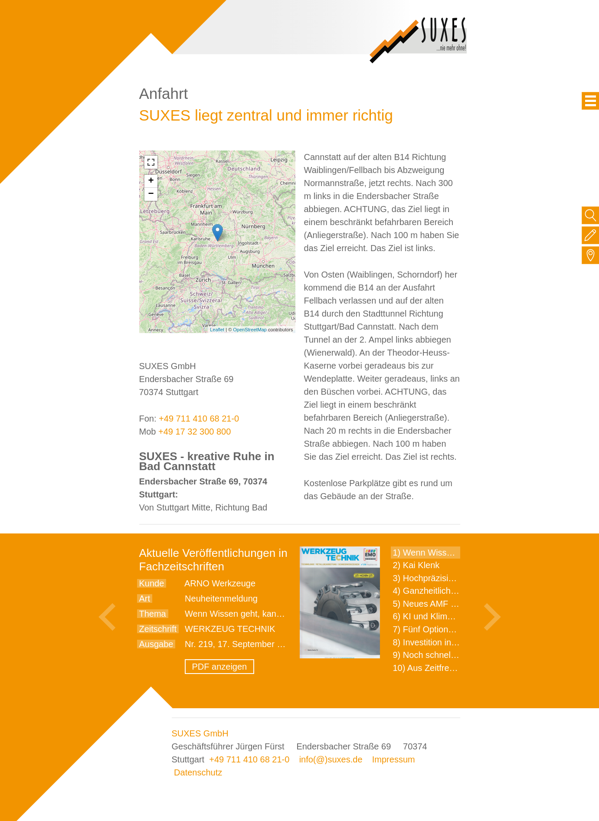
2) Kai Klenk (416, 565)
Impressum (393, 759)
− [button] (151, 194)
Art (145, 598)
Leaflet (217, 329)
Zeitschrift (158, 629)
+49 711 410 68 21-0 (199, 418)
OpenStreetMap (250, 329)
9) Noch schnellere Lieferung (448, 655)
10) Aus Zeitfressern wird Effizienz (458, 668)
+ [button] (151, 181)
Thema (152, 613)
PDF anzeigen (219, 666)
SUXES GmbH (200, 733)
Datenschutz (198, 772)
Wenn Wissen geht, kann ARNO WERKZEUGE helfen (289, 613)
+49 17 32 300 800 (194, 431)
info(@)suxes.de (331, 759)
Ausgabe (156, 644)
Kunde (151, 583)
